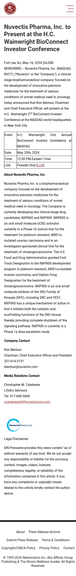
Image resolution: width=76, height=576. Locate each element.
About (20, 532)
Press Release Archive (44, 532)
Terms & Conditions (56, 540)
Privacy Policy (49, 548)
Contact (69, 548)
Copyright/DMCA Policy (18, 548)
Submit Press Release (21, 540)
